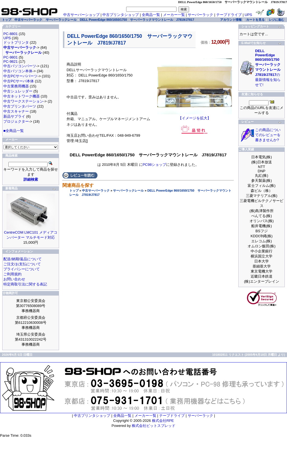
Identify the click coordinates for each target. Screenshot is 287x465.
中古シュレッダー (17, 91)
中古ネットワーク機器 (21, 96)
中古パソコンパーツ (19, 66)
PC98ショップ (154, 164)
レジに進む (276, 19)
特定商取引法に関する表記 (25, 284)
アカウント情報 (231, 19)
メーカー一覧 (174, 15)
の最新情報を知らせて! (269, 68)
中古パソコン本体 (17, 71)
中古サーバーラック (96, 190)
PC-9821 (10, 61)
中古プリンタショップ (120, 15)
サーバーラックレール (128, 190)
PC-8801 (10, 34)
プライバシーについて (21, 269)
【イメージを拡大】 (194, 116)
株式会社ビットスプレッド (153, 426)
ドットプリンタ (16, 42)
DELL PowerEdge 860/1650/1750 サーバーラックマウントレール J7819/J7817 (137, 19)
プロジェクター (16, 121)
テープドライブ (229, 15)
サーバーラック (200, 15)
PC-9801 (10, 57)
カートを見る (255, 19)
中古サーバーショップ (81, 15)
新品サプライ (14, 116)
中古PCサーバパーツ (20, 76)
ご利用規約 (12, 274)
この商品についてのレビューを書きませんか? (268, 135)
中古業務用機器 (16, 86)
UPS (248, 15)
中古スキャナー (16, 111)
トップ (74, 190)
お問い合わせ (14, 279)
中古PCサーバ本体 (18, 81)
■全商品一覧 (13, 131)
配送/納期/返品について (22, 259)
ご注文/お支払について (22, 264)
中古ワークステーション (23, 101)
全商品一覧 (151, 15)
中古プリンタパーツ (19, 106)
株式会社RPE (163, 420)
